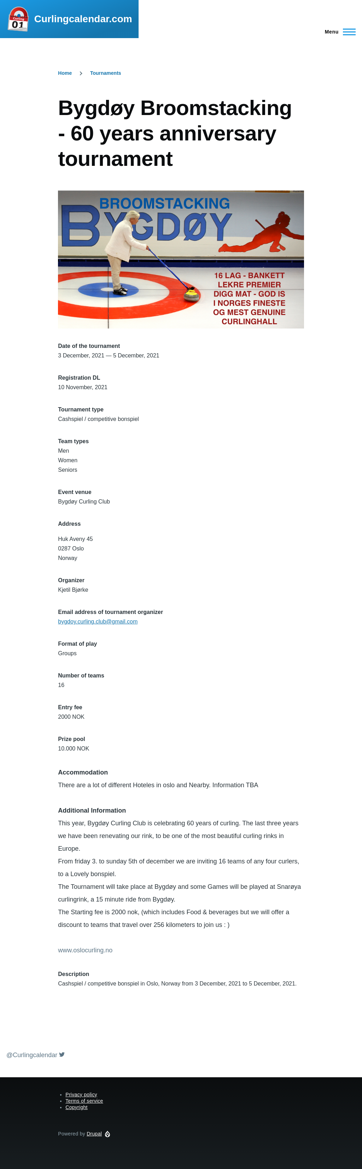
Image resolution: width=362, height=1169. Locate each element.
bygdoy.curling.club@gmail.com (98, 622)
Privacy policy (81, 1094)
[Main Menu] (338, 31)
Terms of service (84, 1101)
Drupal (94, 1134)
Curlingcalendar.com (83, 18)
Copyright (76, 1107)
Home (65, 73)
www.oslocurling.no (85, 950)
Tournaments (105, 73)
